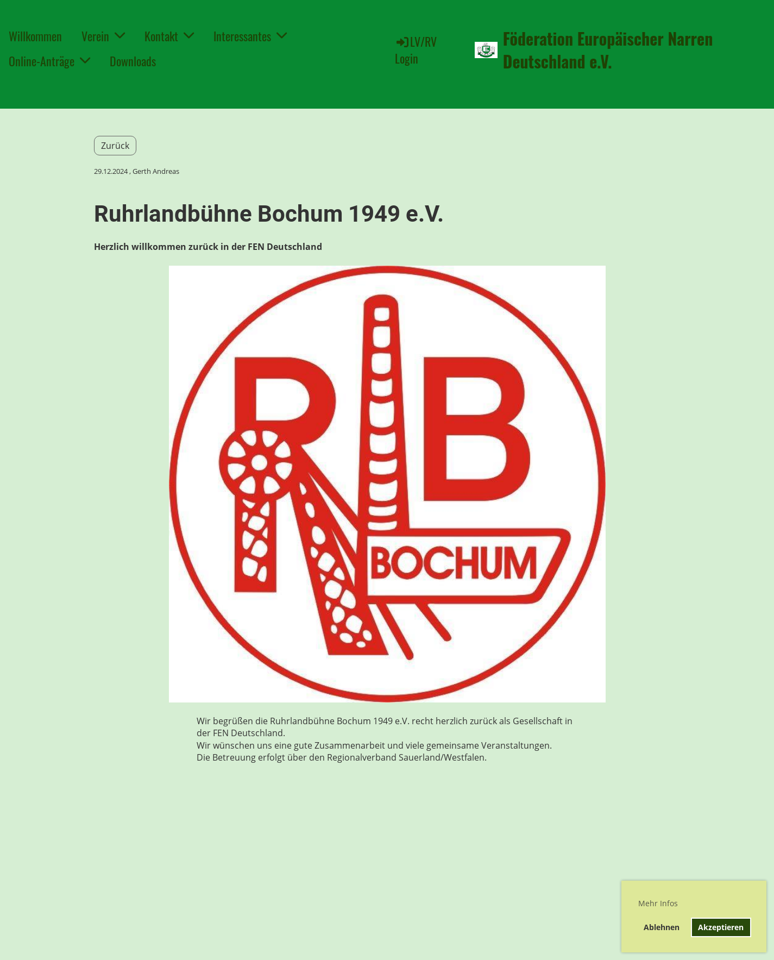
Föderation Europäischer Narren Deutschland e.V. (608, 50)
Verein (103, 36)
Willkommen (35, 36)
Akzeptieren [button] (721, 927)
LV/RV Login (416, 50)
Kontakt (169, 36)
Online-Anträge (49, 61)
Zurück (115, 146)
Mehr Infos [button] (658, 903)
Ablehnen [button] (661, 927)
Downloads (133, 61)
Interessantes (250, 36)
